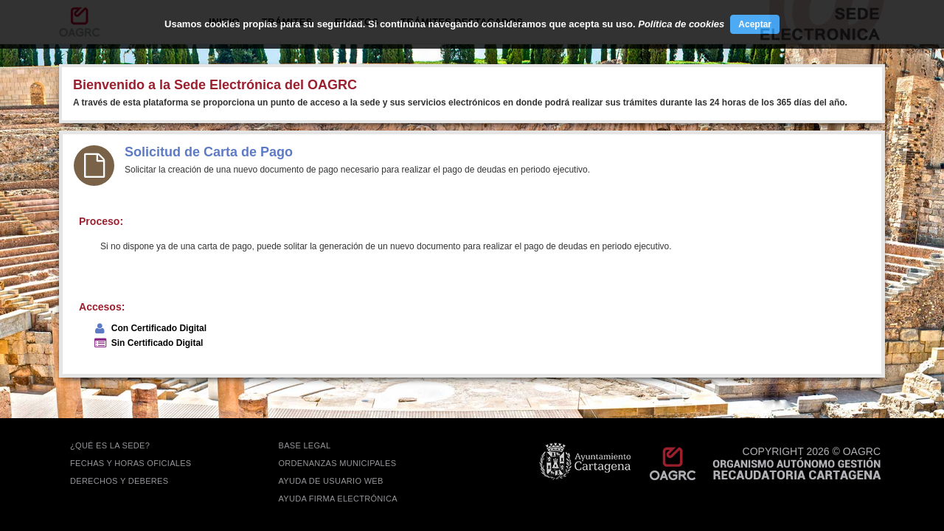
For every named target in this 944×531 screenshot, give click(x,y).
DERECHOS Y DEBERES (119, 480)
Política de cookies (681, 24)
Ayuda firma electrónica (338, 498)
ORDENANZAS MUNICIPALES (338, 463)
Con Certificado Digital (158, 328)
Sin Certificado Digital (157, 343)
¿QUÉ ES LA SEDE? (110, 445)
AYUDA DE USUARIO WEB (331, 480)
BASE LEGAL (305, 445)
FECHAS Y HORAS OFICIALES (131, 463)
